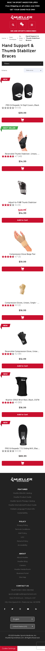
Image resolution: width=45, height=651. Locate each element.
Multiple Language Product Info (22, 509)
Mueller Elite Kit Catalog (22, 493)
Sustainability (22, 513)
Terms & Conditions (22, 529)
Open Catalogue (12, 38)
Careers (22, 565)
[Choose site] (22, 626)
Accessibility (22, 545)
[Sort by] (33, 70)
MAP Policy (22, 533)
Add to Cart (22, 220)
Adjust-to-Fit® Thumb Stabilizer (22, 203)
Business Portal (22, 573)
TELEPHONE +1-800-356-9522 (22, 590)
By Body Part (21, 38)
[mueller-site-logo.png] (22, 17)
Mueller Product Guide (22, 497)
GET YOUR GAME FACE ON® (22, 10)
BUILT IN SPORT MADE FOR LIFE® (22, 2)
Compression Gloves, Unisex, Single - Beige (22, 303)
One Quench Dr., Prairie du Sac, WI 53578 (24, 602)
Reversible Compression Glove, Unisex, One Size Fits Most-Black (22, 351)
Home (4, 38)
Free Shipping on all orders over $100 (23, 6)
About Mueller (22, 557)
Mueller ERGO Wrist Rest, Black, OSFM (22, 400)
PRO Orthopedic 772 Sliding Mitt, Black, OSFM (22, 449)
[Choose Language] (23, 619)
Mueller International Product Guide (22, 505)
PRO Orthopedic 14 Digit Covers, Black (22, 105)
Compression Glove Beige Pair (22, 254)
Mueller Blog (22, 561)
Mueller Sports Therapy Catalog (22, 501)
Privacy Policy (22, 525)
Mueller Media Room (22, 569)
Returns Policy (22, 541)
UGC (22, 537)
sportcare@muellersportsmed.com (22, 594)
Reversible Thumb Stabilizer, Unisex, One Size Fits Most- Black (22, 154)
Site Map (22, 577)
